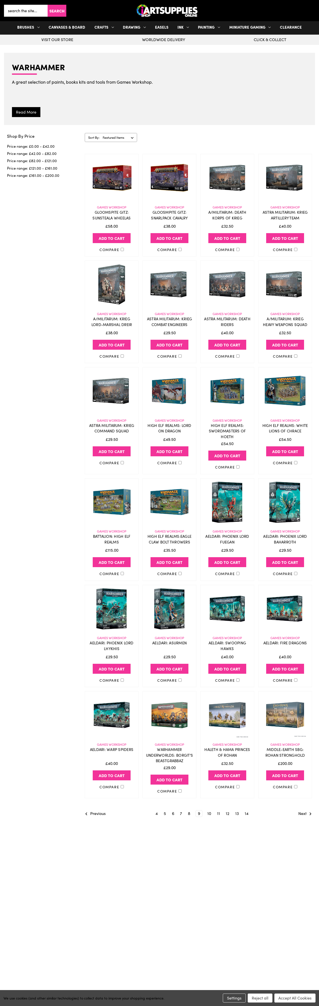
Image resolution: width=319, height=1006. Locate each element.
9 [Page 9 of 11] (199, 813)
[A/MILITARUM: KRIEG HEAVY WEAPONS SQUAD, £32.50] (285, 284)
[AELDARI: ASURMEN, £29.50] (169, 609)
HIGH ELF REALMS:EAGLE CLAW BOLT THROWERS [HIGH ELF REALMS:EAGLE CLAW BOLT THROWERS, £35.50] (169, 539)
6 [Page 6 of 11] (173, 813)
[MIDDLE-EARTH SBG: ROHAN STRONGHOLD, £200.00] (285, 715)
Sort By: (93, 137)
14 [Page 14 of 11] (246, 813)
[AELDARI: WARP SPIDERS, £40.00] (112, 715)
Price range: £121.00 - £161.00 (32, 168)
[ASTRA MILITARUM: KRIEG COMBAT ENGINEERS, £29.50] (169, 284)
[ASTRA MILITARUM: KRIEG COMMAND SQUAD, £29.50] (112, 391)
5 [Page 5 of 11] (165, 813)
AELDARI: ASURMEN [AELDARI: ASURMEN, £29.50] (169, 642)
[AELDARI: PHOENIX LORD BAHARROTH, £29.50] (285, 502)
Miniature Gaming (250, 27)
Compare (111, 249)
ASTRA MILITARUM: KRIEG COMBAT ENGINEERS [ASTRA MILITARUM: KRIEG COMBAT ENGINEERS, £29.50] (169, 321)
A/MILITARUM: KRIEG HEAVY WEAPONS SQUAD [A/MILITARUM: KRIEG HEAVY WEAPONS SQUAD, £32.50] (285, 321)
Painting (209, 27)
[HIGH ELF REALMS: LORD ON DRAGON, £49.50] (169, 391)
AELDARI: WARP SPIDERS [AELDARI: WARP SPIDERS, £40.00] (111, 749)
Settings (234, 998)
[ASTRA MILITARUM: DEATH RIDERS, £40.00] (227, 284)
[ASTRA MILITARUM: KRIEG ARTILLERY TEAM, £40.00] (285, 178)
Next (305, 814)
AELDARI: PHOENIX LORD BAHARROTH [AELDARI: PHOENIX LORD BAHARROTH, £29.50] (285, 539)
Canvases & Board (67, 27)
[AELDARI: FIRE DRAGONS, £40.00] (285, 609)
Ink (183, 27)
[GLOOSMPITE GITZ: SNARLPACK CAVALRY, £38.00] (169, 178)
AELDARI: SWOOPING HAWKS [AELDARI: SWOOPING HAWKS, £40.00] (227, 645)
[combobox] (26, 11)
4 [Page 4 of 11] (157, 813)
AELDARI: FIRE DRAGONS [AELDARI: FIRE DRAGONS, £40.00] (285, 642)
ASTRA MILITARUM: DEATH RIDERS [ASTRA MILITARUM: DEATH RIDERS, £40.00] (227, 321)
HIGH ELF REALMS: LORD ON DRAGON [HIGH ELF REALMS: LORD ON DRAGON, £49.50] (169, 428)
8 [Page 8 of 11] (189, 813)
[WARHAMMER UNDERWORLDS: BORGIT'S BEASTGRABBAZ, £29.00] (169, 715)
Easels (161, 27)
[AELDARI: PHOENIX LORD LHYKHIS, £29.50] (112, 609)
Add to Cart (112, 238)
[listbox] (119, 137)
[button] (314, 10)
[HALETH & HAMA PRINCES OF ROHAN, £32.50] (227, 715)
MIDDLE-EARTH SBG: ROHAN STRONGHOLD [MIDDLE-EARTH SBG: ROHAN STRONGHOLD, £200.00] (285, 752)
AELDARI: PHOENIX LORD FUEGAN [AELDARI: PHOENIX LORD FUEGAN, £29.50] (227, 539)
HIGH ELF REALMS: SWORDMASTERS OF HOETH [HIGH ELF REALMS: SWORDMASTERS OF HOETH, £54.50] (227, 431)
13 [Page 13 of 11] (237, 813)
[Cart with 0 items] (314, 11)
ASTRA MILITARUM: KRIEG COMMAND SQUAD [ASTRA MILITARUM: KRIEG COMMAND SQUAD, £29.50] (111, 428)
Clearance (291, 27)
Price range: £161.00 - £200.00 (33, 175)
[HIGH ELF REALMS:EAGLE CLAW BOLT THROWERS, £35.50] (169, 502)
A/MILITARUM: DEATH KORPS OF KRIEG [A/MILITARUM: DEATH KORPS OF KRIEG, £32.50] (227, 215)
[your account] (312, 11)
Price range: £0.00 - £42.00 (31, 146)
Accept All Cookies (295, 998)
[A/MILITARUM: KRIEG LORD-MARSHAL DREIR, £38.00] (112, 284)
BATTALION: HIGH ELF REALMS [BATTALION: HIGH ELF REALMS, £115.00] (112, 539)
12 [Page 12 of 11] (227, 813)
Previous (95, 814)
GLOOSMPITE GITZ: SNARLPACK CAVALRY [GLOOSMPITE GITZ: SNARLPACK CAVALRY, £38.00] (169, 215)
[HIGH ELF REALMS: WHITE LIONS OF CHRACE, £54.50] (285, 391)
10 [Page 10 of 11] (209, 813)
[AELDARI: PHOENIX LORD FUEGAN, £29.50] (227, 502)
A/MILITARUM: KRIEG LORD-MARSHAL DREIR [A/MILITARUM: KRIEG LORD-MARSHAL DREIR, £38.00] (111, 321)
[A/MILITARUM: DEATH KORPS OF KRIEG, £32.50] (227, 178)
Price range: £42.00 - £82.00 (32, 153)
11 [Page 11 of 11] (218, 813)
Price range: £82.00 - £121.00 (32, 160)
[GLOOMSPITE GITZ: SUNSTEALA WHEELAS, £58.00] (112, 178)
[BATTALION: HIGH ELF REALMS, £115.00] (112, 502)
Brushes (28, 27)
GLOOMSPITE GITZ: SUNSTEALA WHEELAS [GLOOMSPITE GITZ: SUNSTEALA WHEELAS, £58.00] (111, 215)
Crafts (104, 27)
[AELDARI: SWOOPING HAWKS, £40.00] (227, 609)
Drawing (134, 27)
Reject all (260, 998)
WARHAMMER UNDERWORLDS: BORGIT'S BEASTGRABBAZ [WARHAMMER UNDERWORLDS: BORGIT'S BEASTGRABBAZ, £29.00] (169, 755)
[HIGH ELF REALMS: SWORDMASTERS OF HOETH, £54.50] (227, 391)
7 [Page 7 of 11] (181, 813)
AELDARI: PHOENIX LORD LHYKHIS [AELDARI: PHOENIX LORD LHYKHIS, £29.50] (111, 645)
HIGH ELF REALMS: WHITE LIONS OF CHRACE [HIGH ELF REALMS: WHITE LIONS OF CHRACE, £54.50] (285, 428)
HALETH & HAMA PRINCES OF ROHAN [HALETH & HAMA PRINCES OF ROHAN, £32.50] (227, 752)
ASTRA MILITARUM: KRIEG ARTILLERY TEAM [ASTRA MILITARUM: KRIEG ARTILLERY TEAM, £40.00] (285, 215)
